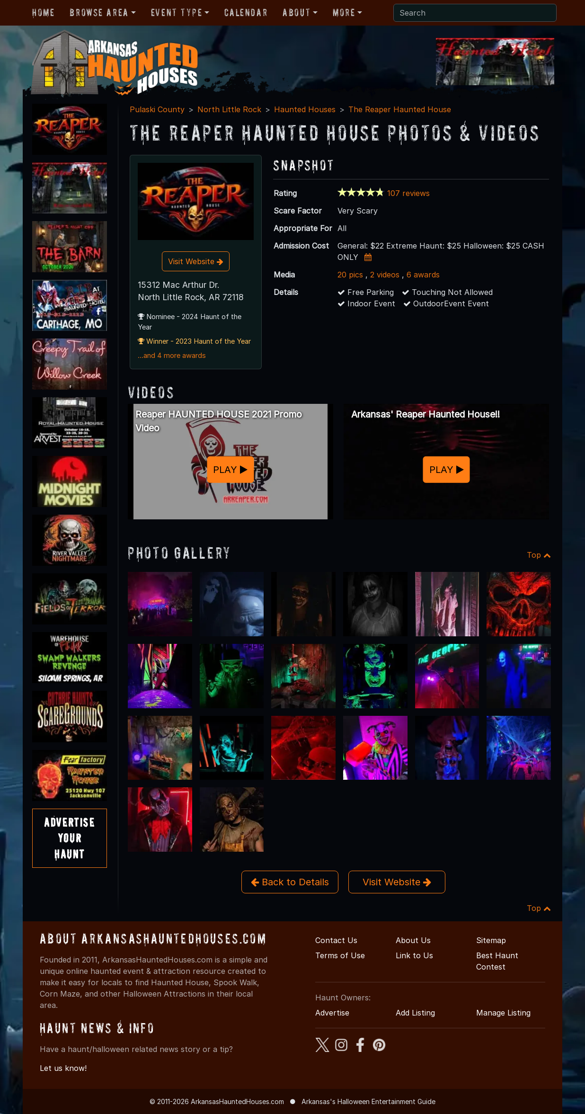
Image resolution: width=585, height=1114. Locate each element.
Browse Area (99, 12)
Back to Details (290, 882)
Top (539, 555)
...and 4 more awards (172, 355)
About (296, 12)
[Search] (475, 13)
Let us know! (63, 1068)
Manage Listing (503, 1012)
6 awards (423, 274)
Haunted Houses (305, 109)
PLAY (230, 469)
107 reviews (408, 193)
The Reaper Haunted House (399, 109)
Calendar (245, 12)
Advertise (332, 1012)
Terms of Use (340, 955)
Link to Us (414, 955)
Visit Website (195, 261)
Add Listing (415, 1012)
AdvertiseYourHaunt (69, 838)
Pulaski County (157, 109)
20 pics (350, 274)
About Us (413, 940)
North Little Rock (229, 109)
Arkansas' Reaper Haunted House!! (425, 414)
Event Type (177, 12)
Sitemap (491, 940)
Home (43, 12)
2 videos (384, 274)
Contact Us (336, 940)
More (344, 12)
